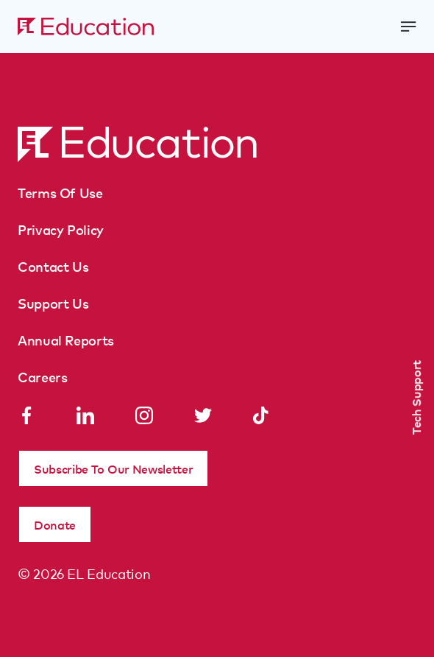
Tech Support (416, 397)
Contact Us (53, 266)
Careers (42, 376)
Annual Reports (66, 339)
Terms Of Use (60, 192)
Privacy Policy (61, 229)
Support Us (53, 303)
